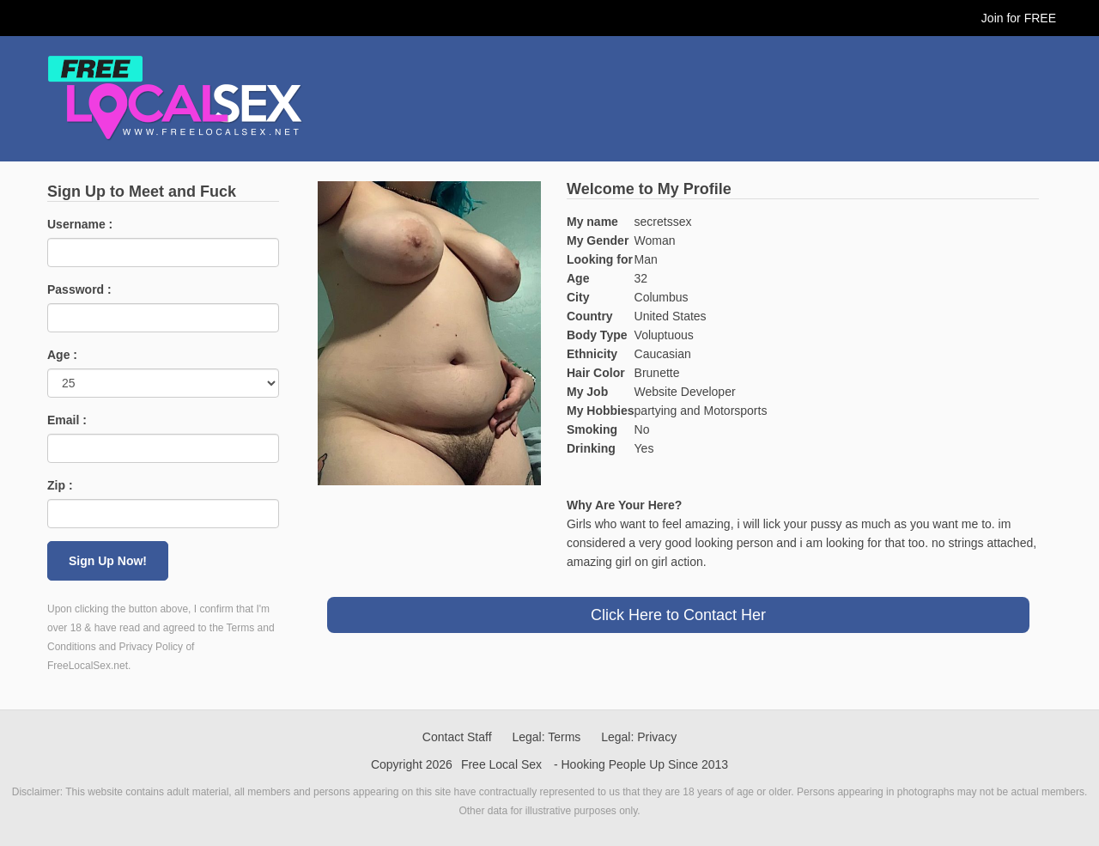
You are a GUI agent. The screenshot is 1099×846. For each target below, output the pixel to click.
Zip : (60, 485)
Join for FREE (1018, 18)
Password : (79, 289)
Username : (79, 224)
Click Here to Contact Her (678, 615)
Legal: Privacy (639, 737)
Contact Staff (457, 737)
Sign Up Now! (108, 561)
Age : (62, 355)
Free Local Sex (501, 764)
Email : (67, 420)
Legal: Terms (546, 737)
